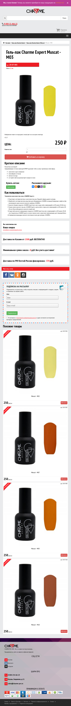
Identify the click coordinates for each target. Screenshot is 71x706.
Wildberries (60, 3)
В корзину (64, 402)
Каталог (8, 43)
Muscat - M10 (35, 625)
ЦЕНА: (8, 144)
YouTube (8, 660)
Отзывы (52, 701)
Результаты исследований (26, 703)
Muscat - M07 (35, 472)
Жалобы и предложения (11, 703)
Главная (6, 701)
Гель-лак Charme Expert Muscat (35, 43)
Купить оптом (10, 187)
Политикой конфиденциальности (26, 318)
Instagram (9, 666)
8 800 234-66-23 (14, 675)
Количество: (8, 149)
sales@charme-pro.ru (15, 683)
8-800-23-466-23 (10, 23)
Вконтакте (9, 663)
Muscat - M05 (35, 548)
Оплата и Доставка (16, 701)
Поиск (64, 18)
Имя (8, 294)
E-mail (8, 302)
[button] (64, 72)
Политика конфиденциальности (39, 701)
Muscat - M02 (35, 396)
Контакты (26, 701)
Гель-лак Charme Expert (18, 43)
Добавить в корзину (36, 156)
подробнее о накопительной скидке (12, 230)
